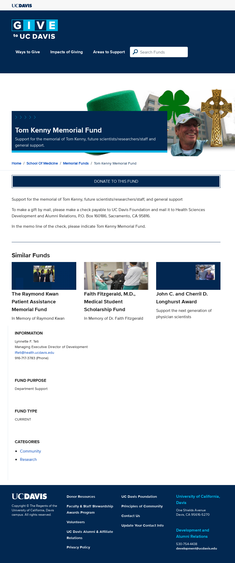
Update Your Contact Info (142, 525)
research (28, 459)
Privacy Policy (78, 547)
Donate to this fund (116, 181)
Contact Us (130, 515)
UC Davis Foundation (139, 496)
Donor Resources (81, 496)
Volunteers (76, 522)
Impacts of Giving (66, 52)
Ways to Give (28, 52)
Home (16, 163)
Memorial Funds (76, 163)
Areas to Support (109, 52)
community (30, 451)
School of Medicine (42, 163)
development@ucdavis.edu (196, 548)
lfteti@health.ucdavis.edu (34, 352)
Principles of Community (142, 506)
